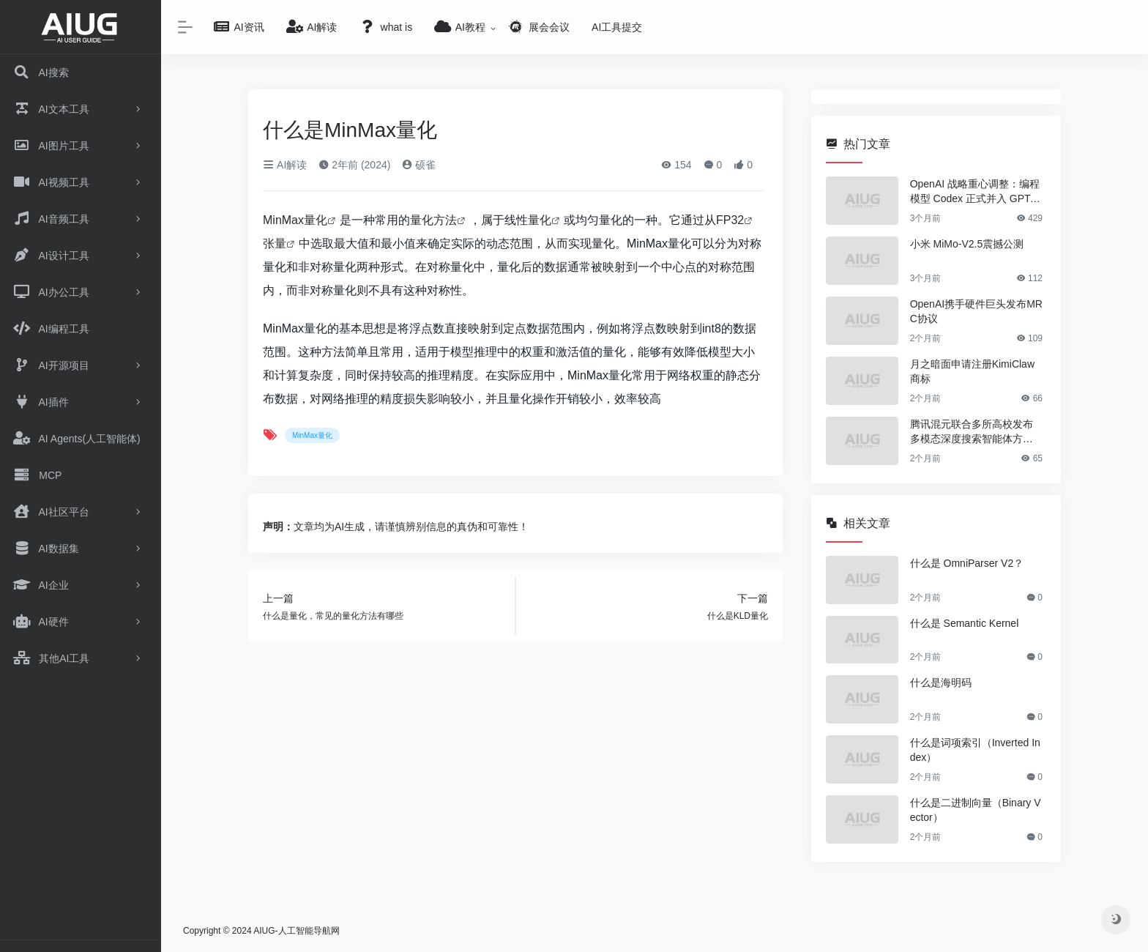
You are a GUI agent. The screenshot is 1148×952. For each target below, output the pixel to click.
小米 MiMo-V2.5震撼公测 (967, 244)
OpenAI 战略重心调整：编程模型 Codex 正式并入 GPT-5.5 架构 (976, 192)
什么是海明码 (941, 682)
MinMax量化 (295, 220)
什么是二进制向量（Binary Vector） (975, 810)
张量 (274, 243)
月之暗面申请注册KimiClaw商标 (972, 371)
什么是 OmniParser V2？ (967, 563)
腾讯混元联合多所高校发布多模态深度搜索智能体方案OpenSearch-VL (975, 432)
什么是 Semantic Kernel (964, 623)
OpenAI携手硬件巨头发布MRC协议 (976, 311)
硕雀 (419, 165)
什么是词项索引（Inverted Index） (975, 750)
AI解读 (285, 165)
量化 (539, 220)
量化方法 (433, 220)
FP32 (730, 220)
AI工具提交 (617, 27)
